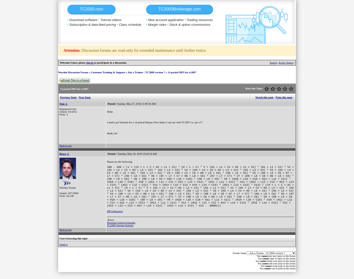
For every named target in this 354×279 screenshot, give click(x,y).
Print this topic (284, 97)
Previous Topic (68, 97)
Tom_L (63, 103)
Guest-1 (63, 251)
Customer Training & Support (108, 72)
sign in (90, 62)
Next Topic (85, 97)
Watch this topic (264, 97)
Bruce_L (64, 153)
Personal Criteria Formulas (121, 229)
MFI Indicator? (115, 218)
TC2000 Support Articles (120, 232)
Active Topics (285, 62)
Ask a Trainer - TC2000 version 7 (146, 72)
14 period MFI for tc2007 (182, 72)
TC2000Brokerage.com (179, 9)
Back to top (65, 145)
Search (273, 62)
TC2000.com (91, 9)
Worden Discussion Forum (73, 72)
